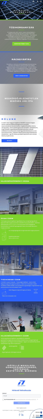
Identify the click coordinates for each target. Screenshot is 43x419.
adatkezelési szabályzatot (25, 399)
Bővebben (9, 140)
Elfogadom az (19, 399)
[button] (1, 10)
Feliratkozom (21, 402)
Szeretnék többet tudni (21, 43)
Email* (4, 393)
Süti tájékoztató (21, 408)
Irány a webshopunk (21, 75)
